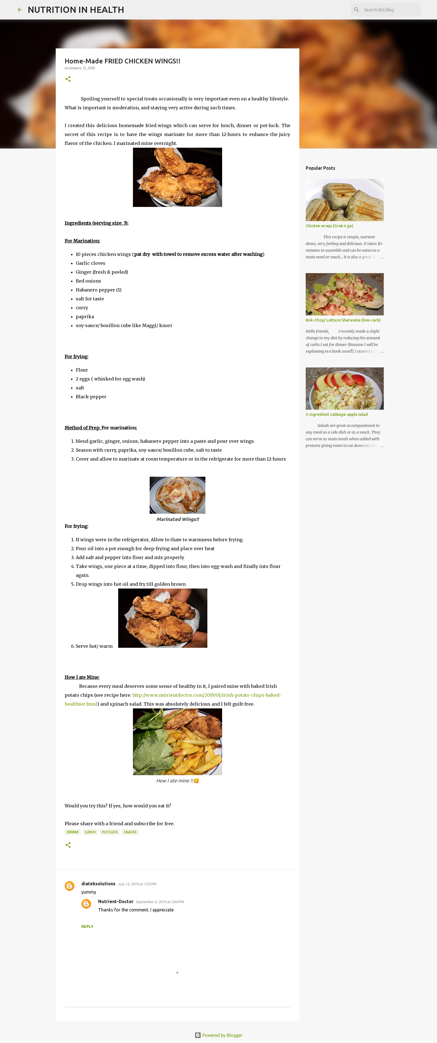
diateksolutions (98, 883)
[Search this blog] (391, 9)
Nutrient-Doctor (115, 901)
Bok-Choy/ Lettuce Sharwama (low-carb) (343, 320)
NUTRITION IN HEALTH (76, 9)
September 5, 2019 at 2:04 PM (160, 902)
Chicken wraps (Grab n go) (329, 226)
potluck (110, 832)
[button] (68, 79)
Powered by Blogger (218, 1035)
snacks (130, 832)
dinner (73, 832)
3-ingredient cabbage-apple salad (337, 414)
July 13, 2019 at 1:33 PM (137, 884)
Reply (87, 926)
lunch (90, 832)
